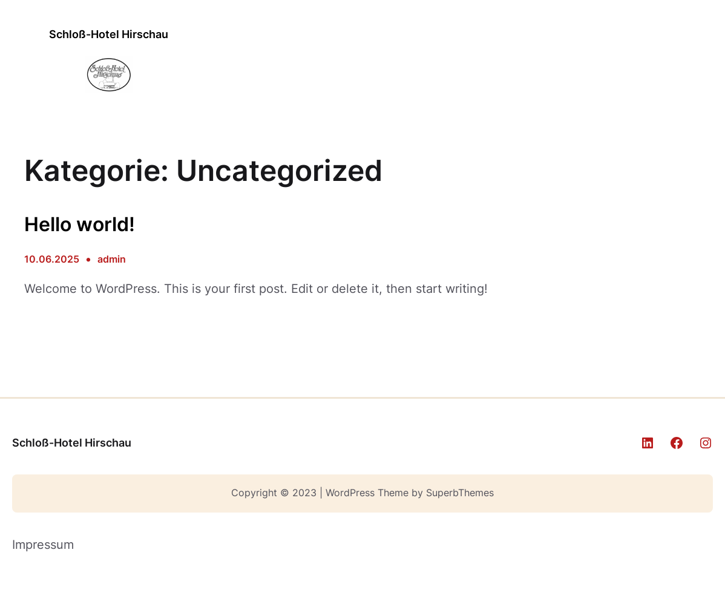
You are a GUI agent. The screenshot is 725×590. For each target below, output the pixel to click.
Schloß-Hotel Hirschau (108, 34)
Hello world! (79, 224)
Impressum (43, 544)
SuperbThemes (460, 493)
